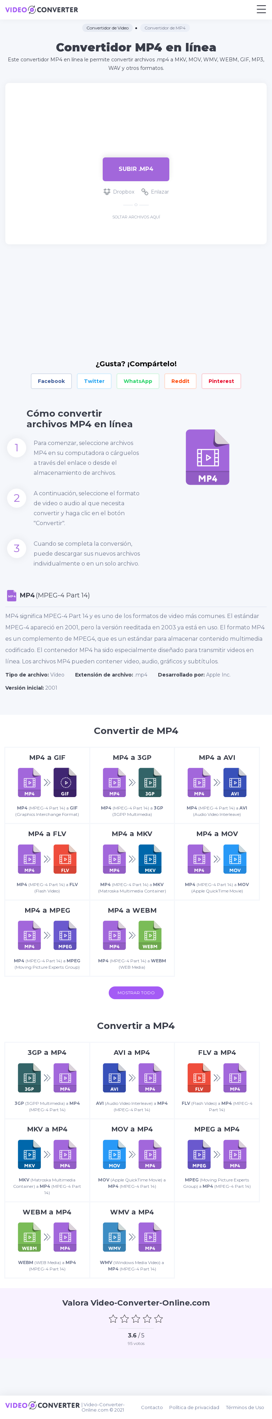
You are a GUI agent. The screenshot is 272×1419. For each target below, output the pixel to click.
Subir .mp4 (136, 169)
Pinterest (221, 381)
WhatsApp (138, 381)
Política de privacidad (198, 1408)
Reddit (180, 381)
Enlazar (155, 191)
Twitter (94, 381)
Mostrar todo (136, 1015)
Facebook (51, 381)
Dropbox (118, 191)
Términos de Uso (247, 1408)
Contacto (157, 1408)
